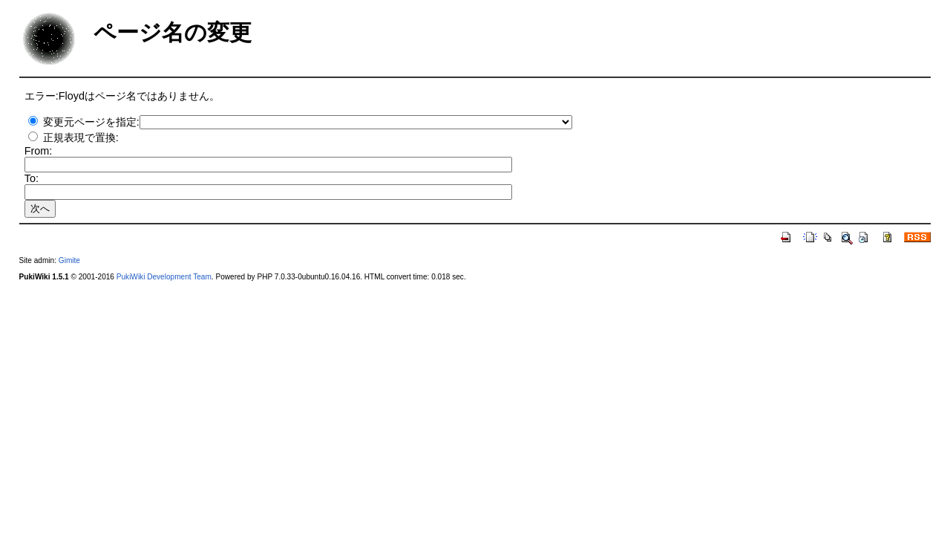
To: (31, 178)
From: (38, 151)
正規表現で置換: (81, 137)
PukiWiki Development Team (164, 277)
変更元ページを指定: (91, 122)
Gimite (69, 260)
